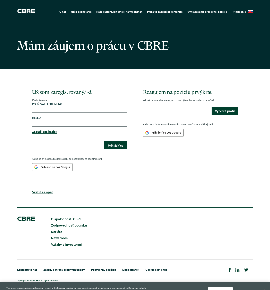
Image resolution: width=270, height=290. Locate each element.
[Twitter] (246, 269)
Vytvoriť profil (225, 111)
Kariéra (56, 231)
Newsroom (59, 238)
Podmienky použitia (103, 269)
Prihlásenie (239, 11)
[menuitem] (63, 11)
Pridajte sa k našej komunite (165, 11)
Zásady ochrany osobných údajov (64, 269)
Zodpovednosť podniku (69, 225)
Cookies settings (156, 269)
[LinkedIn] (237, 269)
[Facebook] (230, 269)
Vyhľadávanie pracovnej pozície (207, 11)
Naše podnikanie (81, 11)
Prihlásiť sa (115, 145)
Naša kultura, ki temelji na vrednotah (119, 11)
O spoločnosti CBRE (66, 218)
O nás (62, 11)
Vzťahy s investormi (66, 244)
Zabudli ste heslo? (44, 131)
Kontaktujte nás (27, 269)
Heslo (36, 118)
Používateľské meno (47, 104)
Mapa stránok (130, 269)
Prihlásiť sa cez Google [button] (55, 167)
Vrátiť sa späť (42, 192)
